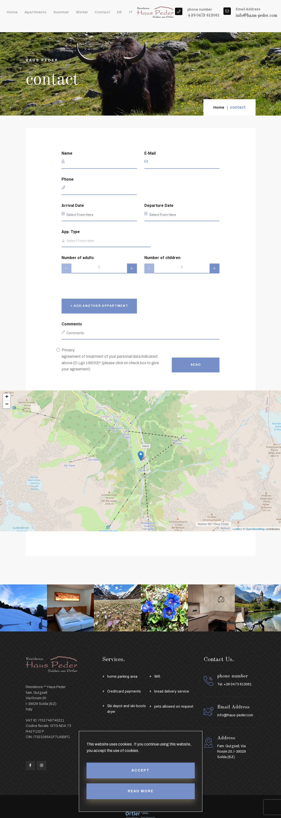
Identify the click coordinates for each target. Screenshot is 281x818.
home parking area (123, 676)
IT (110, 15)
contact (88, 15)
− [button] (6, 404)
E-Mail (150, 153)
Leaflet (237, 529)
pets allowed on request (175, 706)
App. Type (71, 231)
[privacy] (58, 349)
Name (67, 153)
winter (70, 15)
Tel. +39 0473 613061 (234, 684)
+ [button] (6, 397)
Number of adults (78, 257)
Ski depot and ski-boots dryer (128, 709)
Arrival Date (73, 205)
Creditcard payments (125, 691)
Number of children (162, 257)
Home (11, 15)
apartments (30, 15)
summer (52, 15)
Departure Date (158, 205)
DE (102, 15)
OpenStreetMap (255, 529)
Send (195, 364)
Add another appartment (99, 306)
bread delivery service (173, 691)
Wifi (157, 676)
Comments (72, 324)
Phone (68, 179)
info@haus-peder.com (256, 18)
